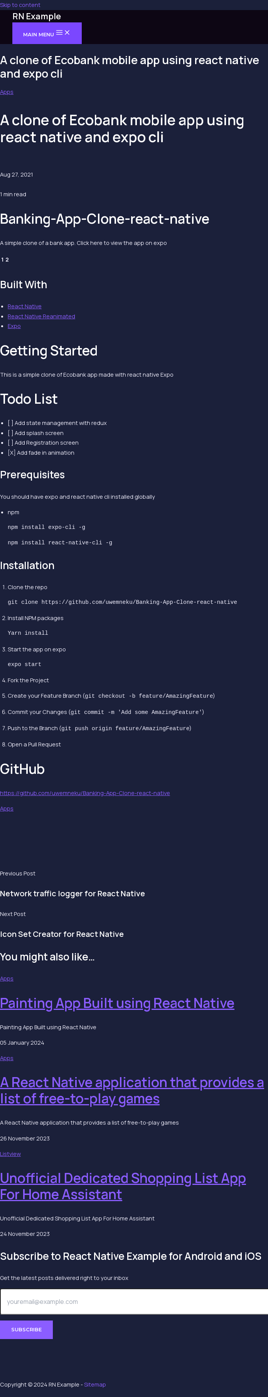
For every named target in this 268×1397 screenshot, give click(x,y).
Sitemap (95, 1384)
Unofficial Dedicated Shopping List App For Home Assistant (123, 1183)
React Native (25, 306)
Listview (10, 1151)
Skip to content (20, 4)
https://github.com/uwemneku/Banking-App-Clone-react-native (85, 790)
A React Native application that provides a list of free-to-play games (132, 1088)
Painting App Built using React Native (117, 1000)
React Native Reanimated (41, 316)
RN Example (36, 16)
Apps (6, 91)
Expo (14, 326)
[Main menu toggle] (47, 33)
